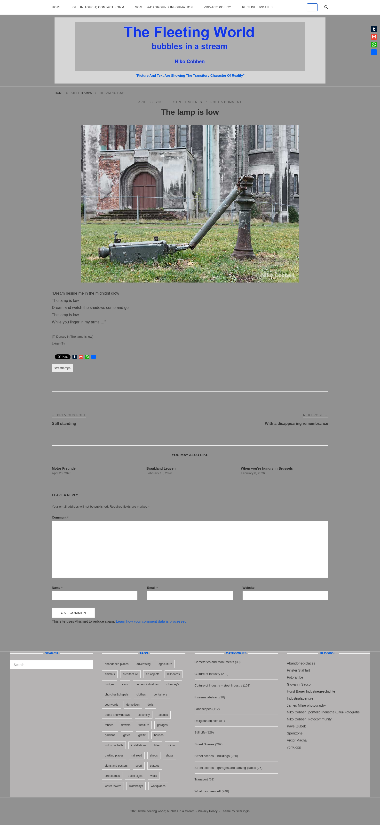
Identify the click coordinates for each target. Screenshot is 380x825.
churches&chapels (116, 694)
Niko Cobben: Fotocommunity (309, 719)
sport (138, 765)
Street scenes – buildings (212, 756)
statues (154, 765)
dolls (151, 704)
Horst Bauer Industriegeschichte (311, 691)
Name (57, 587)
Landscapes (203, 709)
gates (126, 735)
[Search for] (51, 664)
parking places (114, 755)
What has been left (208, 791)
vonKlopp (294, 747)
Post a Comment (226, 102)
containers (160, 694)
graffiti (142, 735)
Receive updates (257, 7)
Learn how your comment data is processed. (151, 621)
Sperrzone (295, 733)
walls (153, 776)
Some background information (164, 7)
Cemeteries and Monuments (214, 662)
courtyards (111, 704)
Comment (60, 517)
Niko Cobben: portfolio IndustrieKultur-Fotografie (323, 712)
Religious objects (206, 721)
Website (249, 587)
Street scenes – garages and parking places (225, 768)
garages (162, 725)
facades (163, 715)
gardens (110, 735)
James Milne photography (306, 705)
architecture (130, 674)
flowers (126, 725)
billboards (173, 674)
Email (152, 587)
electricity (144, 715)
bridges (109, 684)
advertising (143, 664)
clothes (141, 694)
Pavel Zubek (296, 726)
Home (57, 7)
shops (170, 755)
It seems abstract (207, 697)
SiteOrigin (243, 811)
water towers (113, 786)
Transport (201, 779)
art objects (152, 674)
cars (125, 684)
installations (138, 745)
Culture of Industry (207, 674)
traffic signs (135, 776)
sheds (154, 755)
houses (159, 735)
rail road (137, 755)
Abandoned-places (301, 663)
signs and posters (116, 765)
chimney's (172, 684)
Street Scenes (187, 102)
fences (109, 725)
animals (110, 674)
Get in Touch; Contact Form (98, 7)
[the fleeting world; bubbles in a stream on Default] (312, 7)
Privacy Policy (217, 7)
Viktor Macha (297, 740)
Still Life (200, 732)
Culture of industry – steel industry (218, 685)
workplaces (158, 786)
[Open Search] (326, 7)
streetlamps (81, 93)
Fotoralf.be (295, 677)
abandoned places (116, 664)
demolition (133, 704)
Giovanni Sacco (299, 684)
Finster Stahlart (298, 670)
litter (157, 745)
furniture (143, 725)
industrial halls (114, 745)
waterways (136, 786)
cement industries (147, 684)
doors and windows (117, 715)
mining (172, 745)
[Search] (87, 662)
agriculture (165, 664)
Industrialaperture (300, 698)
